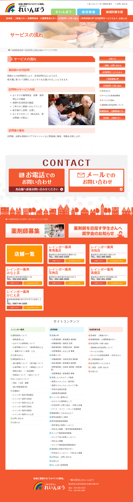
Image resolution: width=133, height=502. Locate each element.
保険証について (36, 367)
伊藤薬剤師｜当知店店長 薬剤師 (65, 359)
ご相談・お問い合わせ (112, 65)
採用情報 (54, 329)
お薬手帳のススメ (20, 347)
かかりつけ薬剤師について (24, 343)
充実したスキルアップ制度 (62, 377)
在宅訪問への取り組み (68, 18)
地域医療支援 (94, 329)
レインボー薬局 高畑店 (102, 270)
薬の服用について (20, 363)
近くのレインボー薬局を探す (100, 4)
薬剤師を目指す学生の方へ (62, 449)
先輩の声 (55, 335)
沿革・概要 (24, 383)
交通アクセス (56, 260)
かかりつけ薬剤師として (62, 401)
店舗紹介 (16, 391)
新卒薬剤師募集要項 (74, 429)
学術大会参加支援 (59, 389)
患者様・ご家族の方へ (16, 18)
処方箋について (36, 363)
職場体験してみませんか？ (62, 413)
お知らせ (123, 18)
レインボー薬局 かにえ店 (18, 293)
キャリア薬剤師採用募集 (62, 433)
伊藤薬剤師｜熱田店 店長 (62, 343)
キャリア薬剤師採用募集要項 (64, 445)
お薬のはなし (18, 355)
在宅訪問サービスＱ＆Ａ (106, 18)
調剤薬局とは (18, 339)
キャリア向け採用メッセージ (64, 437)
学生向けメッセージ (60, 453)
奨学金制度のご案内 (60, 417)
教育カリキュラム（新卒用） (64, 381)
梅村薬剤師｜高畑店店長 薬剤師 (65, 347)
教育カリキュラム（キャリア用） (65, 385)
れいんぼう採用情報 (60, 465)
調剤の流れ (17, 371)
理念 (15, 383)
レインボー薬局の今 (60, 397)
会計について (34, 375)
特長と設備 (77, 405)
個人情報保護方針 (20, 387)
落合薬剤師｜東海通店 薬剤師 (64, 363)
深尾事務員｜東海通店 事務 (63, 373)
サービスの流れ (108, 100)
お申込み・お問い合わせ (62, 457)
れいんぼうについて (21, 379)
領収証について (19, 375)
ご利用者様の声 (86, 18)
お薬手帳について (20, 367)
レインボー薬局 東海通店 (60, 248)
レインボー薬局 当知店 (102, 248)
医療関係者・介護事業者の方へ (42, 18)
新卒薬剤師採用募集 (60, 421)
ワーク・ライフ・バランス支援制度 (66, 409)
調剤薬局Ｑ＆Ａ (19, 359)
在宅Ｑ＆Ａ (106, 91)
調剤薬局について (20, 335)
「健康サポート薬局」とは (24, 351)
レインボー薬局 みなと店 (18, 270)
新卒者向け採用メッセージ (63, 425)
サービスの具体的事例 (111, 95)
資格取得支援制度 (59, 393)
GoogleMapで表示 (75, 260)
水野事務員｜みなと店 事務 (63, 351)
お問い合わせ (122, 4)
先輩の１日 (56, 355)
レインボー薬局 (17, 329)
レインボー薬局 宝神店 (60, 270)
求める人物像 (57, 429)
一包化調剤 (29, 371)
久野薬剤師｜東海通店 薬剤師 (64, 339)
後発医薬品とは (36, 347)
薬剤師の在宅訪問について (113, 105)
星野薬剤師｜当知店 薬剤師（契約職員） (66, 368)
